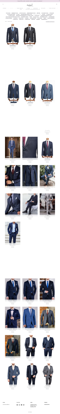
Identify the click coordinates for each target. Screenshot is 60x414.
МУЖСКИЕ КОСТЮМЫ (37, 18)
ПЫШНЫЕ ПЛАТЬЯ (15, 16)
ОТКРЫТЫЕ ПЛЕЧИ (33, 21)
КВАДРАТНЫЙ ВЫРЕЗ (51, 21)
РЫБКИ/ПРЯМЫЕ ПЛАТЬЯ (31, 16)
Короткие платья (36, 20)
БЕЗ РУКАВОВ (39, 21)
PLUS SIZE (18, 18)
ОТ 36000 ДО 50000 (11, 19)
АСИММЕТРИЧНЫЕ (9, 21)
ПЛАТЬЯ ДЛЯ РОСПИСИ (11, 18)
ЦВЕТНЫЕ (38, 16)
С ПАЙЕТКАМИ (27, 23)
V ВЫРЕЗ (44, 21)
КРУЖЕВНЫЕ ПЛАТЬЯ (43, 20)
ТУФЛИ (30, 20)
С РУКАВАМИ (51, 16)
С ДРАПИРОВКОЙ (51, 20)
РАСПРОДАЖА (37, 19)
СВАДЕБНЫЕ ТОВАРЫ (24, 20)
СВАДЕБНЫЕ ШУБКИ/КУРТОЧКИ (46, 19)
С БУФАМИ (26, 21)
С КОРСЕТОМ (21, 23)
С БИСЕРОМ (33, 23)
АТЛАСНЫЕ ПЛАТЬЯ (44, 16)
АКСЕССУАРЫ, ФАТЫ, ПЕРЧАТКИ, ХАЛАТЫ (13, 20)
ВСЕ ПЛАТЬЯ (8, 16)
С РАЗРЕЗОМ (15, 21)
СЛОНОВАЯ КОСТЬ (44, 23)
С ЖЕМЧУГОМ (15, 23)
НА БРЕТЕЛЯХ (21, 21)
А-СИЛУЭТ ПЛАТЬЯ (22, 16)
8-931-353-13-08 (46, 404)
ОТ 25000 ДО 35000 (49, 18)
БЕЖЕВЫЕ (38, 23)
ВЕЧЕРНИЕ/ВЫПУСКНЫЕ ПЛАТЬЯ (26, 18)
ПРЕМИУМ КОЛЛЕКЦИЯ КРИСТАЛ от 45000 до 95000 (24, 19)
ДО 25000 (43, 18)
